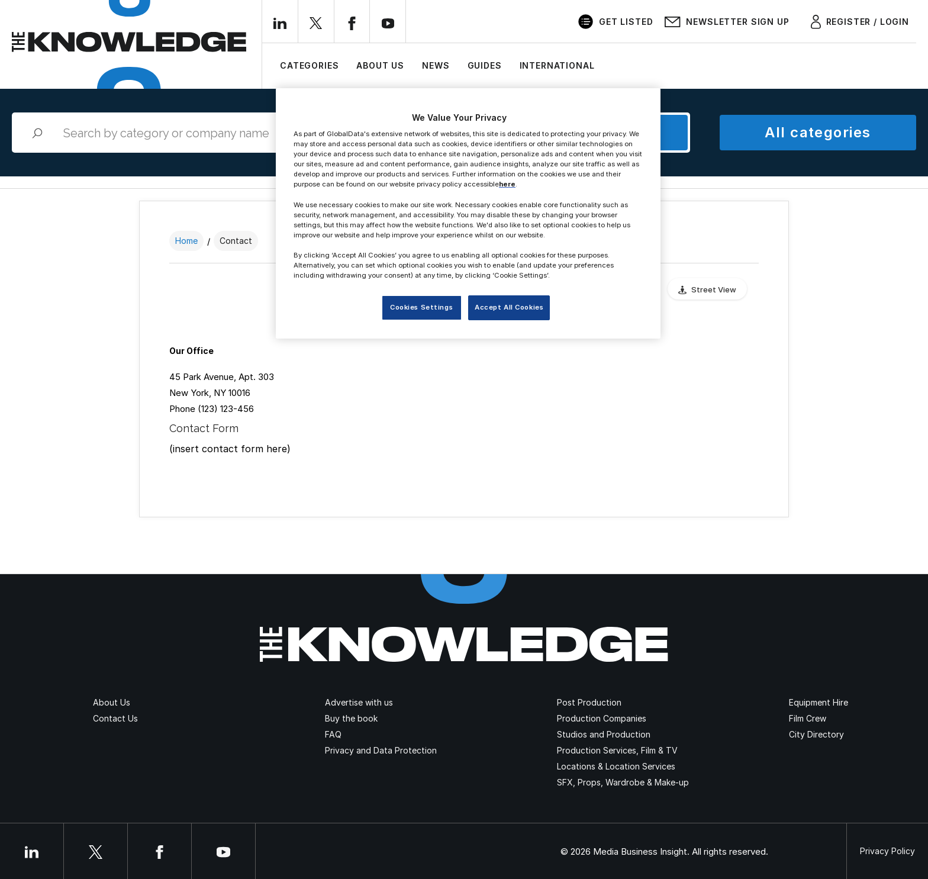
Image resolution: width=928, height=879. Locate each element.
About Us (380, 65)
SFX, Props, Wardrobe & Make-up (623, 782)
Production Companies (601, 718)
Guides (485, 65)
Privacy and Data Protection (381, 750)
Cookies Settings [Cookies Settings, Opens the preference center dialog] (421, 307)
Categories (309, 65)
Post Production (589, 702)
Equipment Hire (818, 702)
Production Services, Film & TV (617, 750)
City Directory (816, 734)
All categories (818, 132)
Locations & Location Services (616, 766)
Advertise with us (359, 702)
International (557, 65)
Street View (713, 289)
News (435, 65)
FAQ (333, 734)
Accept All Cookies (509, 307)
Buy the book (351, 718)
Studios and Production (603, 734)
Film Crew (807, 718)
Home (186, 241)
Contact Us (115, 718)
